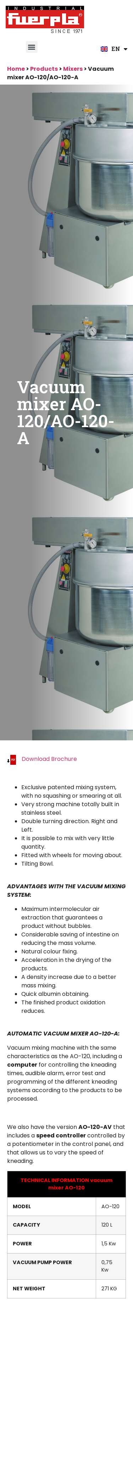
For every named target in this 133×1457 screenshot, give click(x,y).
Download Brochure (49, 759)
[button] (32, 47)
